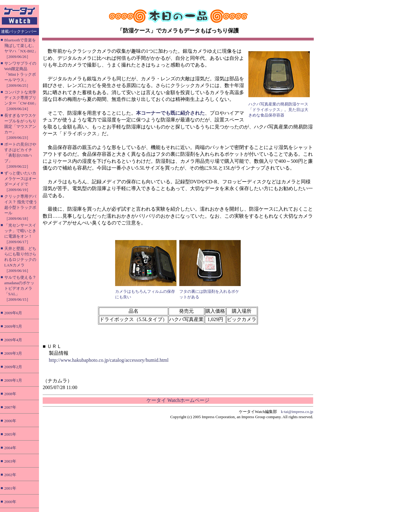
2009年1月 (13, 380)
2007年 (10, 407)
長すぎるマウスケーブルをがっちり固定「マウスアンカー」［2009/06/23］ (20, 126)
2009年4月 (13, 340)
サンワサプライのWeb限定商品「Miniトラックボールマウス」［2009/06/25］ (20, 74)
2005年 (10, 434)
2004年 (10, 447)
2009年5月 (13, 326)
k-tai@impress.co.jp (297, 411)
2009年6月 (13, 313)
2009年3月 (13, 353)
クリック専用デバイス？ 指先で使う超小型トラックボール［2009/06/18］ (20, 207)
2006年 (10, 420)
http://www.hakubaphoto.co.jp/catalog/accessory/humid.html (109, 360)
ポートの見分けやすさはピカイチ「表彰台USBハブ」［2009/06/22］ (20, 155)
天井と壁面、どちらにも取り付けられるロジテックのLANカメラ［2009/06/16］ (20, 259)
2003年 (10, 461)
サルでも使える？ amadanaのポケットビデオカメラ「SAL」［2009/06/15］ (20, 288)
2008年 (10, 394)
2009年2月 (13, 367)
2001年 (10, 488)
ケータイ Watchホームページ (177, 400)
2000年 (10, 501)
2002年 (10, 474)
